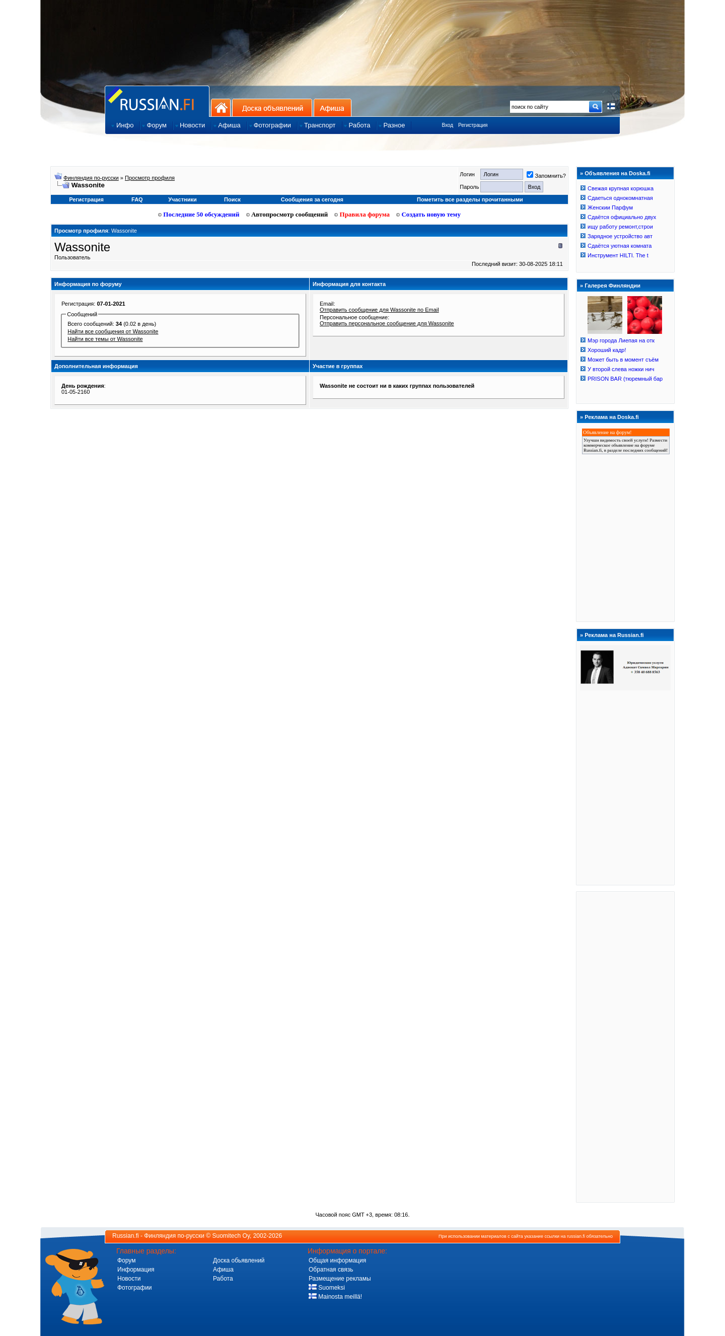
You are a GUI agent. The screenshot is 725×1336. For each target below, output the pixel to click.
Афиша (332, 107)
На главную (221, 107)
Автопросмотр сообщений (287, 214)
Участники (182, 199)
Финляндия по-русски (91, 178)
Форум (126, 1260)
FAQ (137, 199)
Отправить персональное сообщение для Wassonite (387, 323)
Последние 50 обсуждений (199, 214)
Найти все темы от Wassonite (104, 339)
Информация (135, 1269)
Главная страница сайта (157, 101)
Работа (223, 1278)
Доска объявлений (272, 107)
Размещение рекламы (340, 1278)
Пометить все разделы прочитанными (470, 199)
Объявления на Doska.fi (617, 173)
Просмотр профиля (150, 178)
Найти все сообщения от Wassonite (112, 331)
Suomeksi (327, 1287)
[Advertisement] (625, 1046)
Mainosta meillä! (335, 1296)
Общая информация (337, 1260)
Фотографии (134, 1287)
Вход (447, 125)
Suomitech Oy (231, 1235)
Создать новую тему (428, 214)
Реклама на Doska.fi (612, 417)
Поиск (232, 199)
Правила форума (362, 214)
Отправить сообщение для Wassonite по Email (379, 310)
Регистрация (472, 125)
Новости (128, 1278)
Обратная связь (331, 1269)
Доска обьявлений (239, 1260)
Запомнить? (546, 176)
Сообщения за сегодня (312, 199)
